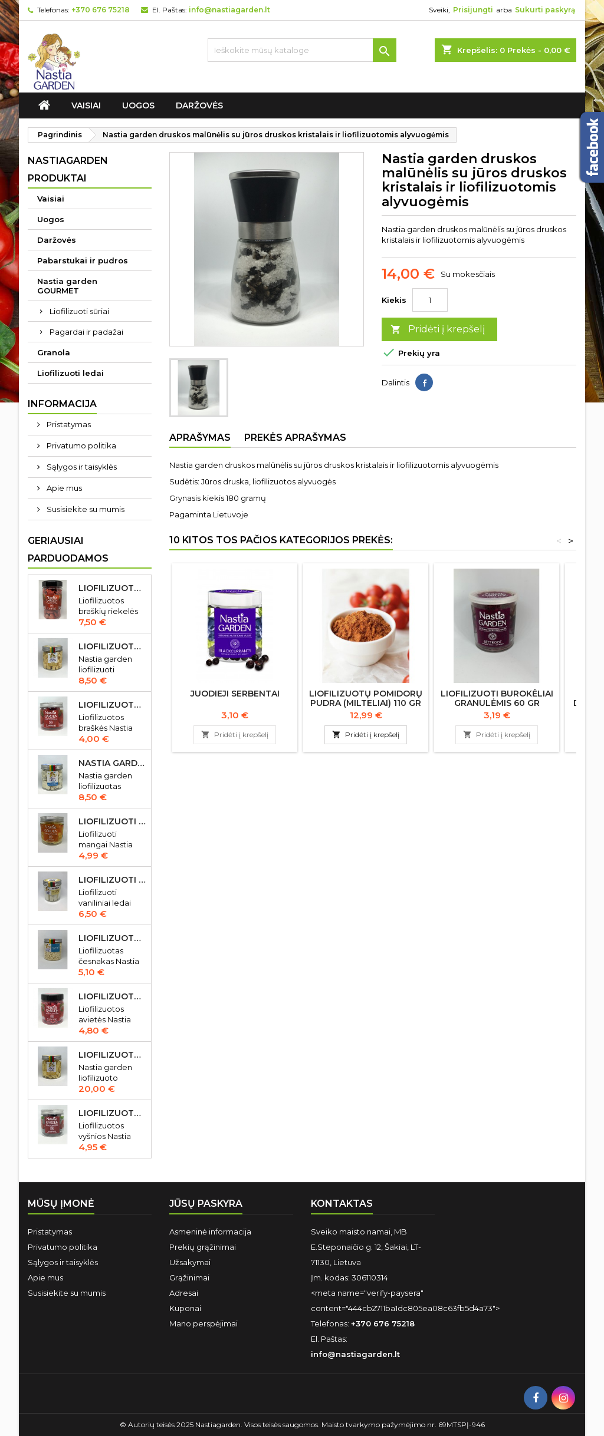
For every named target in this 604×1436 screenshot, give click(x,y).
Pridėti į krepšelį (437, 329)
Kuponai (185, 1308)
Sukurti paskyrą (545, 9)
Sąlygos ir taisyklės (81, 466)
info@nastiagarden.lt (229, 9)
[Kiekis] (430, 300)
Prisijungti (473, 9)
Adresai (183, 1293)
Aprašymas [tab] (200, 437)
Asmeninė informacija (210, 1231)
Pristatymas (68, 424)
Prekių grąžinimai (202, 1247)
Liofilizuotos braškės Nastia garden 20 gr (112, 704)
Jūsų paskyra (205, 1203)
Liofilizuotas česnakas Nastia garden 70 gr (112, 938)
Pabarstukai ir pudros (82, 260)
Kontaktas (342, 1203)
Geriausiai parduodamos (68, 549)
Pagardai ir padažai (86, 331)
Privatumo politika (80, 445)
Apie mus (63, 488)
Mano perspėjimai (203, 1323)
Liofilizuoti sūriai (79, 311)
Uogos (138, 105)
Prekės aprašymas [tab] (295, 437)
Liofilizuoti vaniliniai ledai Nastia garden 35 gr (112, 879)
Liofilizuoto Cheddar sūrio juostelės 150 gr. (112, 1054)
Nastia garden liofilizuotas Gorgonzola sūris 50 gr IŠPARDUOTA (112, 763)
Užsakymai (190, 1262)
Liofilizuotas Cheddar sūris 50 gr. (112, 646)
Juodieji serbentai (235, 693)
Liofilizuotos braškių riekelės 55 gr (112, 588)
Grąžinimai (189, 1277)
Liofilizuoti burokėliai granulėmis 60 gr (497, 698)
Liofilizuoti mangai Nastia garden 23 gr (112, 821)
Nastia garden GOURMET (67, 285)
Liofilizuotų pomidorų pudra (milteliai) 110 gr (365, 698)
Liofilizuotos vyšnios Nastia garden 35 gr (112, 1113)
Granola (53, 352)
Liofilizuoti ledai (70, 373)
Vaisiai (86, 105)
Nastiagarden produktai (68, 169)
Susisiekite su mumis (84, 509)
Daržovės (199, 105)
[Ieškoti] (302, 50)
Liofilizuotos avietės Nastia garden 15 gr (112, 996)
